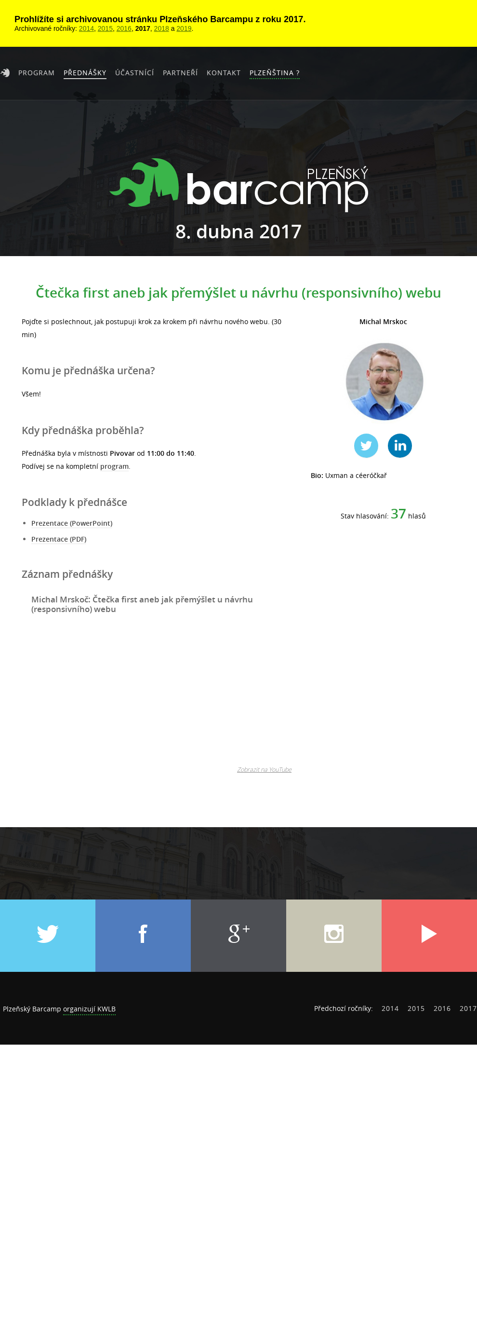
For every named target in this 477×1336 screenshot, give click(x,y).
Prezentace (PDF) (58, 539)
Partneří (180, 72)
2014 (86, 28)
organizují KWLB (89, 1008)
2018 (161, 28)
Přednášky (85, 72)
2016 (124, 28)
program (114, 466)
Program (36, 72)
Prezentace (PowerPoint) (71, 523)
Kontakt (224, 72)
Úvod (5, 72)
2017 (142, 28)
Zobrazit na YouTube (264, 769)
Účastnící (134, 72)
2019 (183, 28)
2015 (105, 28)
